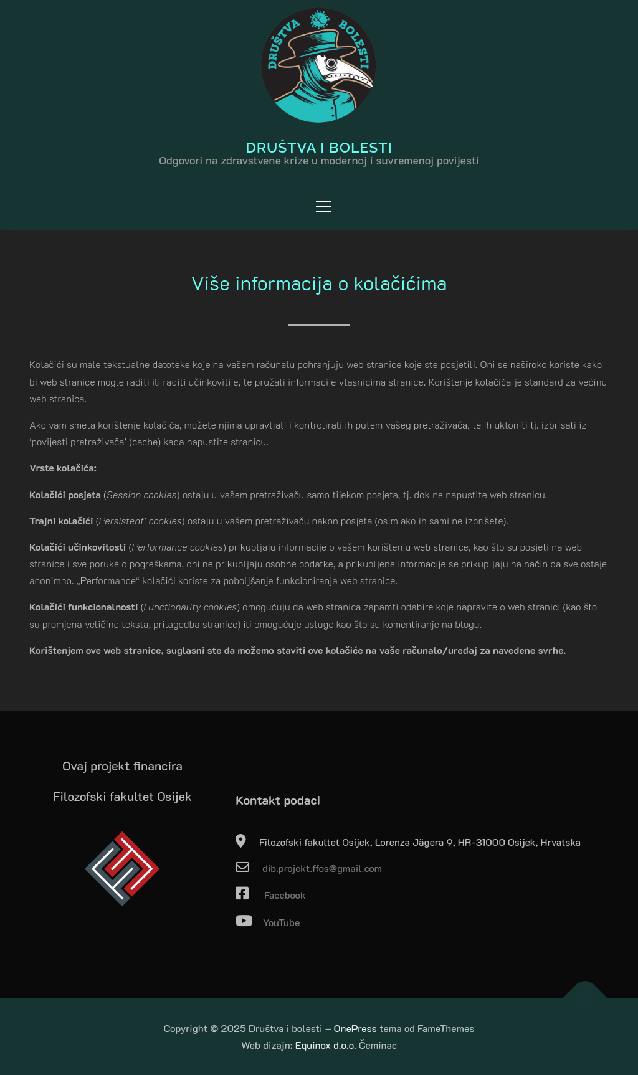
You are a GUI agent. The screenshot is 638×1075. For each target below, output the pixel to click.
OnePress (355, 1028)
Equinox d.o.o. (325, 1044)
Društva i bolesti (318, 146)
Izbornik (185, 206)
